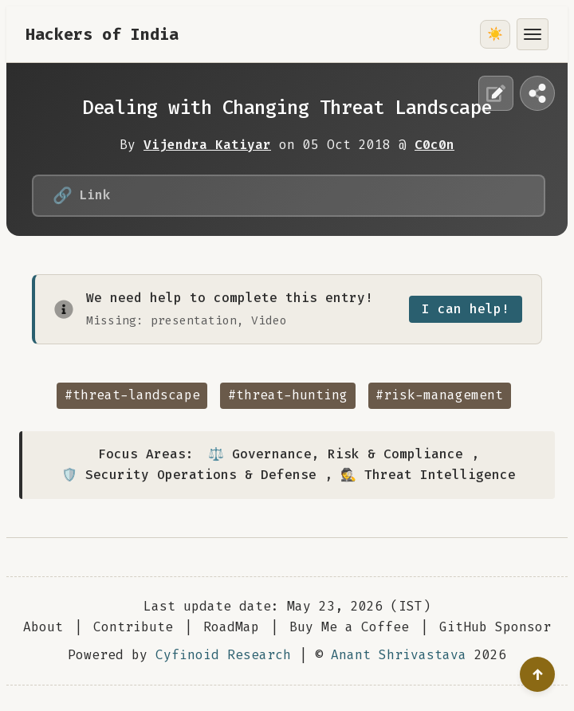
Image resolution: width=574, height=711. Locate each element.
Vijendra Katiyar (207, 144)
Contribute (133, 627)
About (43, 627)
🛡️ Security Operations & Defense (188, 474)
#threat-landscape (132, 395)
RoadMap (231, 627)
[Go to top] (537, 674)
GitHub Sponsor (495, 627)
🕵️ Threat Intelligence (428, 474)
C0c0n (434, 144)
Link (82, 196)
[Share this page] (537, 93)
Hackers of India (102, 34)
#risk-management (439, 395)
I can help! (465, 309)
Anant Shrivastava (398, 654)
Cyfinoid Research (223, 654)
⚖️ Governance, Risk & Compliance (335, 454)
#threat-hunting (288, 395)
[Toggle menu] (532, 34)
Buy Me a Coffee (349, 627)
